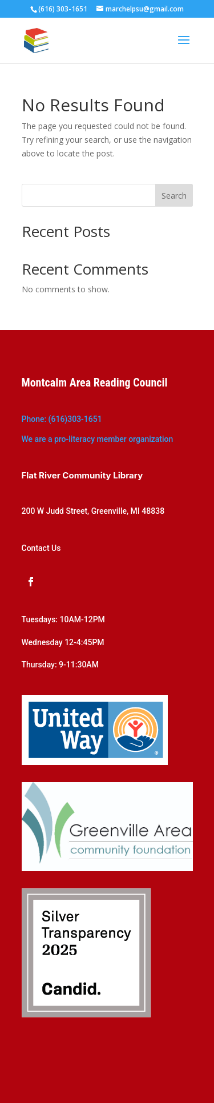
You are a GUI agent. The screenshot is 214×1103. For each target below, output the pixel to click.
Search (174, 195)
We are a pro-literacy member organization (97, 439)
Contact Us (41, 548)
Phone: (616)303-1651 (62, 419)
